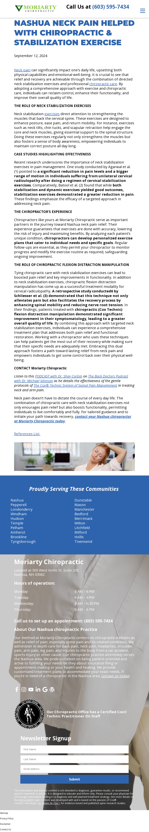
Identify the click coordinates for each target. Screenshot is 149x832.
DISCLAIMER (26, 800)
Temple (17, 523)
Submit (74, 779)
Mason (80, 504)
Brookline (19, 536)
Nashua (17, 500)
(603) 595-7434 (110, 6)
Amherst (18, 532)
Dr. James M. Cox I (48, 803)
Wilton (79, 523)
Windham (19, 514)
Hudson (17, 518)
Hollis (79, 536)
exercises (52, 113)
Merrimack (83, 518)
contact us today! (115, 675)
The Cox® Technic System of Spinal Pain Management (75, 385)
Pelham (17, 527)
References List (27, 433)
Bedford (81, 514)
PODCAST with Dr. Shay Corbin (58, 376)
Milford (80, 532)
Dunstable (83, 500)
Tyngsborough (23, 541)
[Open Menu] (142, 11)
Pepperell (18, 504)
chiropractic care (103, 83)
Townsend (83, 541)
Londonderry (21, 509)
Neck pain (22, 70)
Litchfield (82, 527)
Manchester (84, 509)
